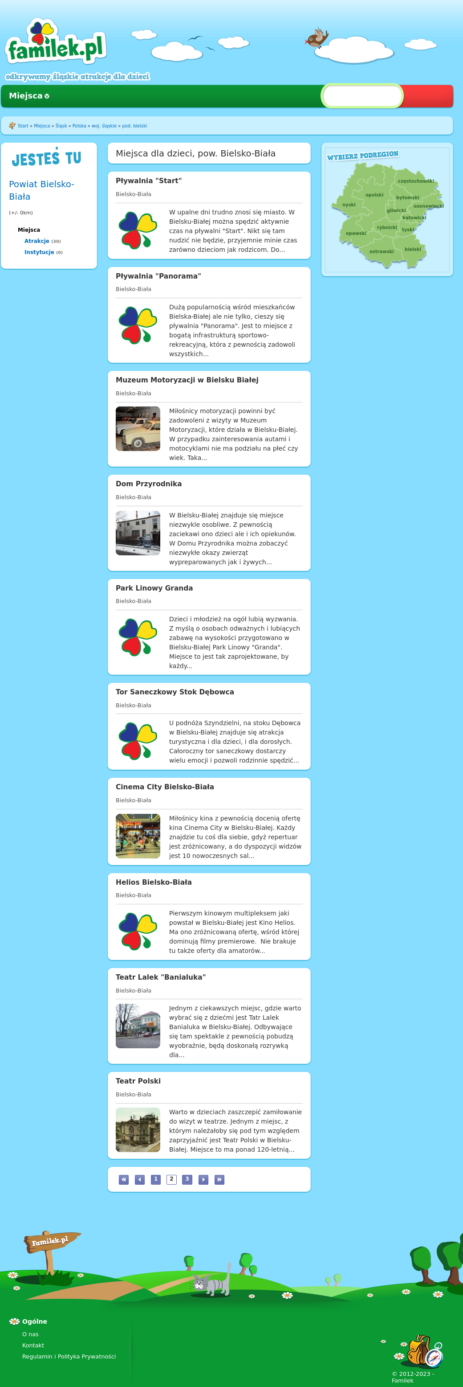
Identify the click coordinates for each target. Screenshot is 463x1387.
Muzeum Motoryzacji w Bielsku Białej (187, 380)
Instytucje (39, 252)
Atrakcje (36, 241)
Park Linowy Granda (154, 588)
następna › (203, 1180)
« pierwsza (124, 1180)
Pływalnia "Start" (149, 181)
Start (23, 125)
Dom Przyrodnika (149, 484)
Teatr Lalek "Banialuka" (161, 977)
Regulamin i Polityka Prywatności (69, 1356)
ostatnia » (219, 1180)
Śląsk (61, 125)
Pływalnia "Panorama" (158, 276)
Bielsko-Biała (133, 194)
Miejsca (26, 95)
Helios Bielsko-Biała (154, 882)
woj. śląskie (104, 125)
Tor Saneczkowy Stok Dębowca (175, 692)
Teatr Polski (138, 1081)
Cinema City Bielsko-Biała (165, 787)
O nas (30, 1334)
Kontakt (33, 1345)
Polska (79, 125)
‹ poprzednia (140, 1180)
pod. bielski (134, 125)
